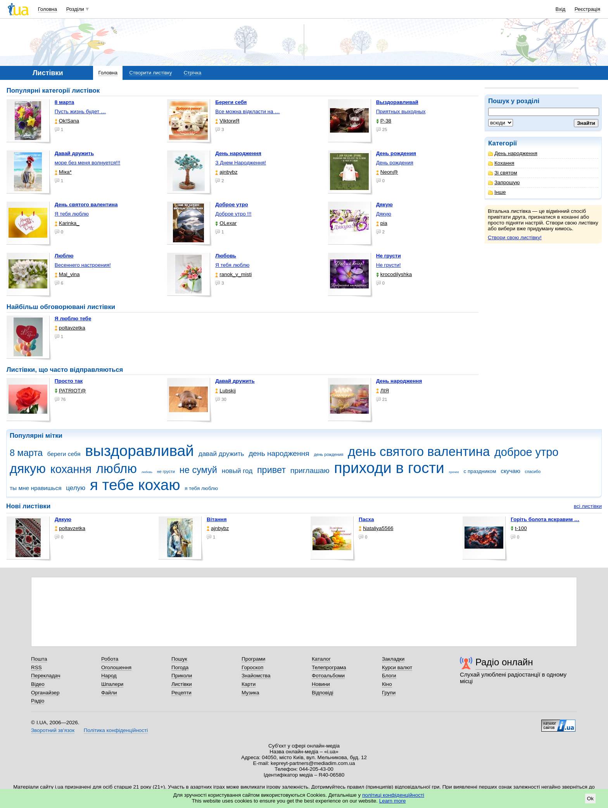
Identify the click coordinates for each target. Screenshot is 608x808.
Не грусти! (388, 265)
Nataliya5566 (376, 528)
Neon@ (387, 172)
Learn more (392, 801)
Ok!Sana (67, 121)
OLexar (226, 223)
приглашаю (310, 470)
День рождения (394, 163)
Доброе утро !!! (233, 214)
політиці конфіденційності (393, 795)
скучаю (510, 471)
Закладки (393, 659)
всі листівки (588, 506)
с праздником (480, 471)
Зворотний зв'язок (52, 730)
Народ (109, 676)
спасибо (533, 471)
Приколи (181, 676)
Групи (389, 693)
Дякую (383, 214)
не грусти (166, 471)
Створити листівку (150, 73)
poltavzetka (70, 328)
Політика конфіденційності (116, 730)
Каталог (321, 659)
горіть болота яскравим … (545, 519)
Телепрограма (329, 667)
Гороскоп (252, 667)
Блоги (389, 676)
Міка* (63, 172)
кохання (71, 469)
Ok (590, 798)
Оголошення (116, 667)
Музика (250, 693)
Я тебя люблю (72, 214)
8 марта (26, 453)
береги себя (64, 454)
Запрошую (504, 182)
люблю (116, 468)
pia (381, 223)
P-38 (383, 121)
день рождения (328, 454)
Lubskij (225, 391)
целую (75, 488)
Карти (249, 684)
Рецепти (181, 693)
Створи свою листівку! (515, 237)
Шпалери (112, 684)
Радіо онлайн (504, 662)
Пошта (39, 659)
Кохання (501, 163)
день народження (279, 453)
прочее (454, 472)
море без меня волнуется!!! (87, 163)
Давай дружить (234, 381)
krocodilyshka (394, 274)
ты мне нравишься (36, 488)
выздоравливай (139, 450)
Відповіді (322, 693)
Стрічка (192, 73)
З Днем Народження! (240, 163)
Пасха (366, 519)
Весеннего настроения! (83, 265)
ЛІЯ (382, 391)
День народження (512, 153)
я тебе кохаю (135, 485)
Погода (179, 667)
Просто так (69, 381)
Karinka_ (67, 223)
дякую (28, 468)
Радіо (37, 701)
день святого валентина (419, 451)
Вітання (217, 519)
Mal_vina (67, 274)
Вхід (561, 9)
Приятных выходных (401, 111)
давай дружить (221, 454)
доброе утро (526, 452)
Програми (253, 659)
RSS (36, 667)
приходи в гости (389, 467)
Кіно (387, 684)
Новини (321, 684)
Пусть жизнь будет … (80, 111)
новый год (237, 471)
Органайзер (45, 693)
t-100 (519, 528)
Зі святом (502, 173)
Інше (497, 192)
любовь (147, 472)
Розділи (75, 9)
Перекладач (45, 676)
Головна (47, 9)
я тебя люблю (201, 488)
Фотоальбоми (328, 676)
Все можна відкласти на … (247, 111)
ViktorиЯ (227, 121)
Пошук (179, 659)
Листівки (181, 684)
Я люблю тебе (73, 318)
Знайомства (256, 676)
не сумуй (198, 470)
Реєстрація (587, 9)
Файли (109, 693)
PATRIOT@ (70, 391)
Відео (38, 684)
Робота (109, 659)
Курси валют (397, 667)
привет (271, 470)
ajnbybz (226, 172)
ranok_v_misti (233, 274)
